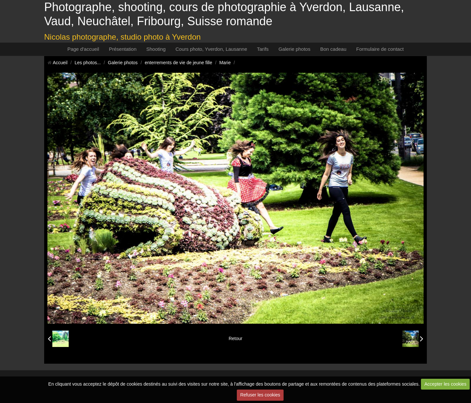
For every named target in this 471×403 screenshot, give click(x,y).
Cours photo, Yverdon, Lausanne (211, 49)
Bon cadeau (333, 49)
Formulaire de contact (380, 49)
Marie (225, 62)
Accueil (60, 62)
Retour (235, 338)
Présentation (122, 49)
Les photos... (88, 62)
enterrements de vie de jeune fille (178, 62)
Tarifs (263, 49)
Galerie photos (294, 49)
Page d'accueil (83, 49)
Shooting (156, 49)
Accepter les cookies (445, 384)
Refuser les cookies (260, 394)
